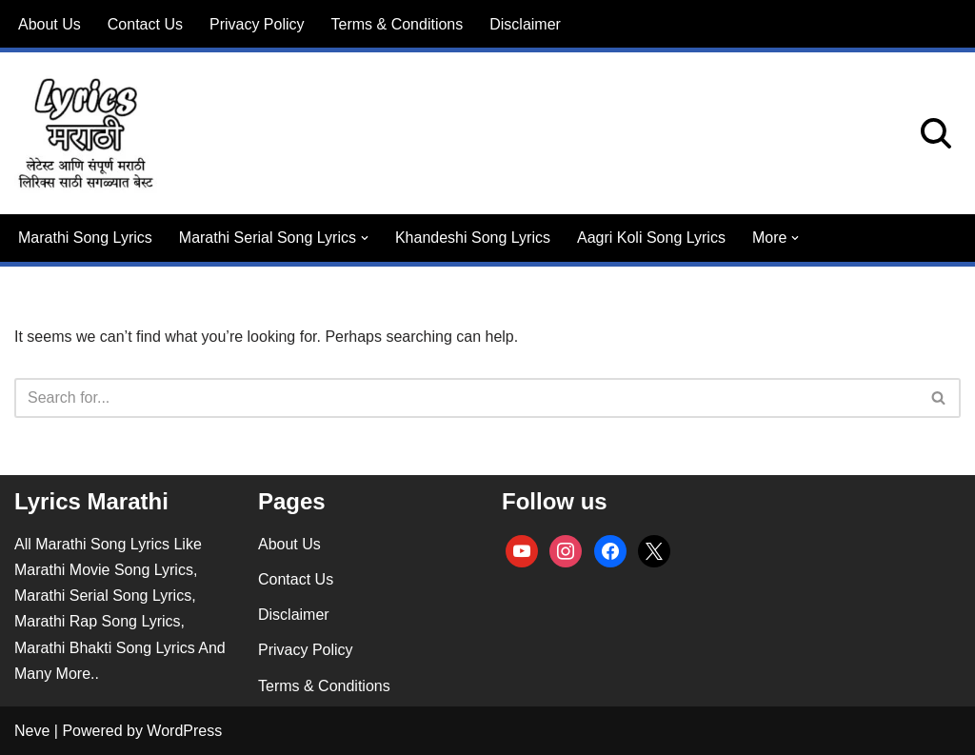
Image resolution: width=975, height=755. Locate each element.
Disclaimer (525, 24)
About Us (49, 24)
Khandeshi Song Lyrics (472, 237)
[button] (364, 238)
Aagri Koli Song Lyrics (651, 237)
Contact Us (145, 24)
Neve (32, 731)
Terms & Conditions (397, 24)
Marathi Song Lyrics (85, 237)
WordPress (184, 731)
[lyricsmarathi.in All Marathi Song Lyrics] (85, 133)
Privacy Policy (257, 24)
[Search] (936, 133)
